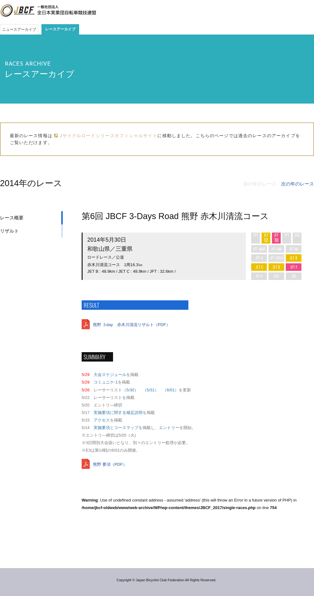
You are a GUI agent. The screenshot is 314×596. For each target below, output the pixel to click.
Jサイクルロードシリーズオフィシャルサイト (105, 135)
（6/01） (171, 390)
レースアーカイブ (60, 29)
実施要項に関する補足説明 (118, 412)
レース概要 (12, 217)
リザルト (9, 231)
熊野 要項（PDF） (110, 464)
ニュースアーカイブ (19, 29)
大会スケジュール (110, 374)
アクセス (102, 420)
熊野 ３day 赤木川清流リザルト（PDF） (131, 324)
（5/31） (151, 390)
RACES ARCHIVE (28, 64)
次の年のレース (297, 183)
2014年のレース (31, 183)
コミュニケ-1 (106, 382)
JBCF (48, 11)
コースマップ (126, 427)
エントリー (169, 427)
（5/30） (130, 390)
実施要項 (102, 427)
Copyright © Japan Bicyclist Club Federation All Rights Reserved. (166, 580)
